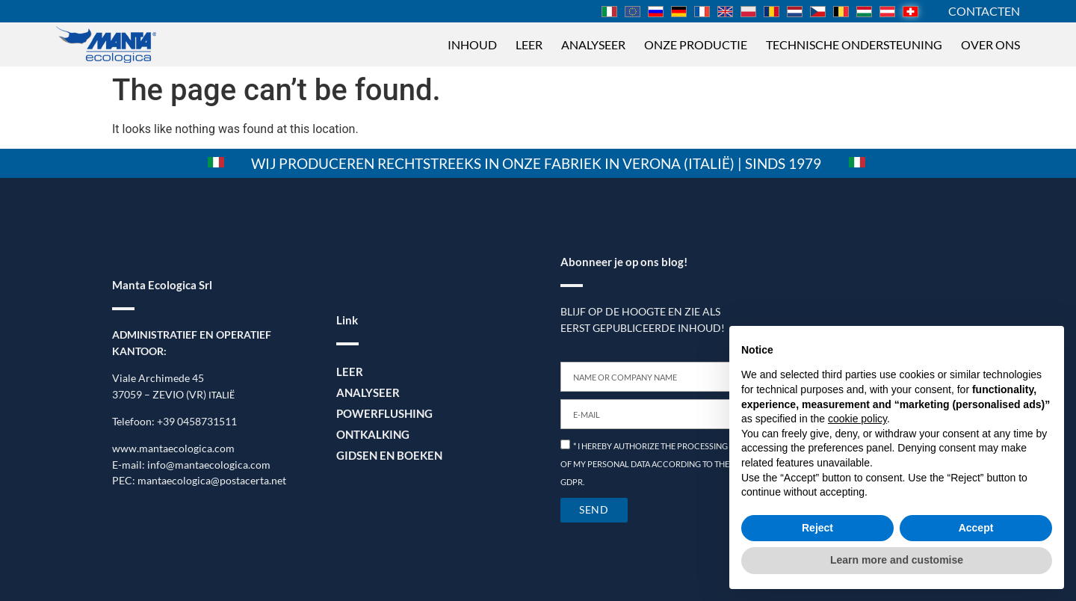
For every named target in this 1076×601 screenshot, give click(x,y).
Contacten (984, 11)
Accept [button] (976, 528)
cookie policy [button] (857, 419)
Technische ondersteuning (854, 44)
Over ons (990, 44)
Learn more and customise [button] (896, 560)
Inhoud (472, 44)
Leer (529, 44)
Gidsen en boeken (386, 455)
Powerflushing (381, 413)
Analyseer (593, 44)
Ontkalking (370, 434)
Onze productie (695, 44)
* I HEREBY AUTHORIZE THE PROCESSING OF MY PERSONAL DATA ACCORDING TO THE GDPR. (644, 464)
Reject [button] (817, 528)
